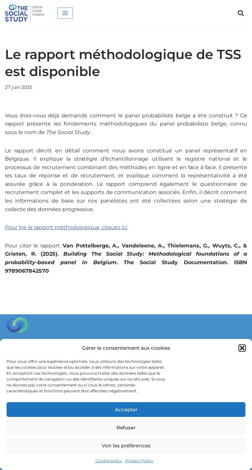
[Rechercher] (241, 13)
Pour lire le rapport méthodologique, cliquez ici (66, 227)
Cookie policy (108, 460)
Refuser (126, 427)
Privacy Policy (139, 460)
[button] (242, 348)
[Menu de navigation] (65, 13)
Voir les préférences (126, 445)
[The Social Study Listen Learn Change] (26, 13)
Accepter (126, 409)
